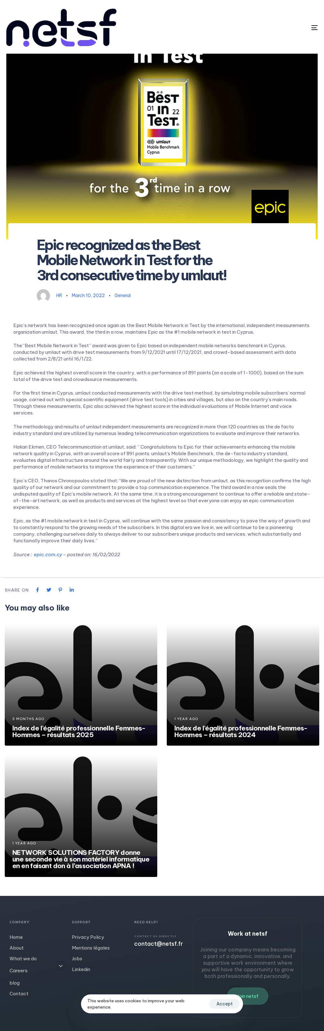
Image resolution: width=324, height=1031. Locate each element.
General (123, 295)
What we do (23, 959)
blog (14, 983)
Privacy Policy (88, 937)
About (16, 948)
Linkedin (81, 969)
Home (16, 937)
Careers (37, 970)
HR (59, 295)
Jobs (77, 959)
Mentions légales (91, 948)
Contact (18, 994)
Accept (224, 1004)
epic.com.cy (48, 554)
